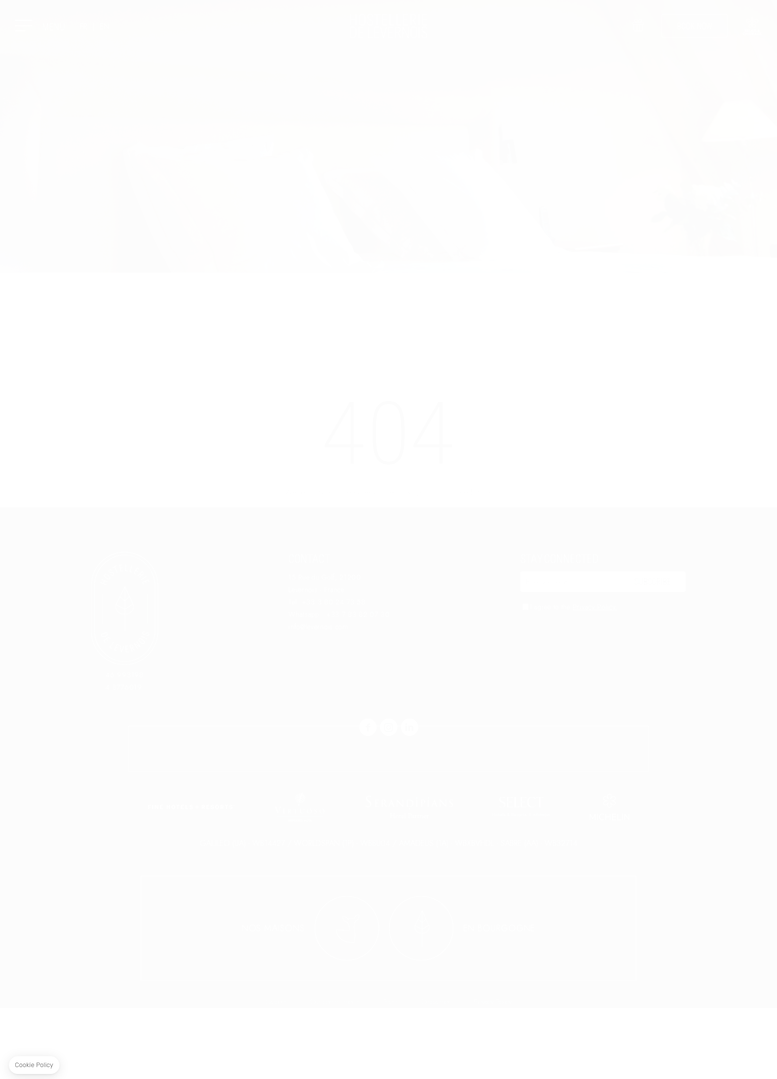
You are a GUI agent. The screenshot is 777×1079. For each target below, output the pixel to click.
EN (105, 27)
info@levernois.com (318, 627)
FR (83, 27)
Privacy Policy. (595, 607)
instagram (388, 727)
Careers (276, 1073)
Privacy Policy (493, 1073)
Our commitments (335, 1073)
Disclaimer (436, 1073)
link (752, 25)
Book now (694, 26)
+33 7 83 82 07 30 (358, 614)
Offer (637, 32)
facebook (368, 727)
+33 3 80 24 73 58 (334, 602)
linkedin (409, 727)
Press (390, 1073)
